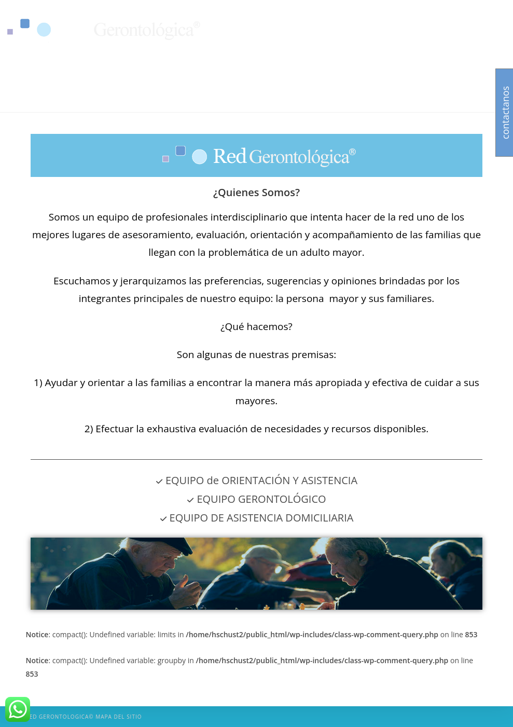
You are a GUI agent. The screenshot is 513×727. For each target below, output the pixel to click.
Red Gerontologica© (59, 716)
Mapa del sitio (118, 716)
